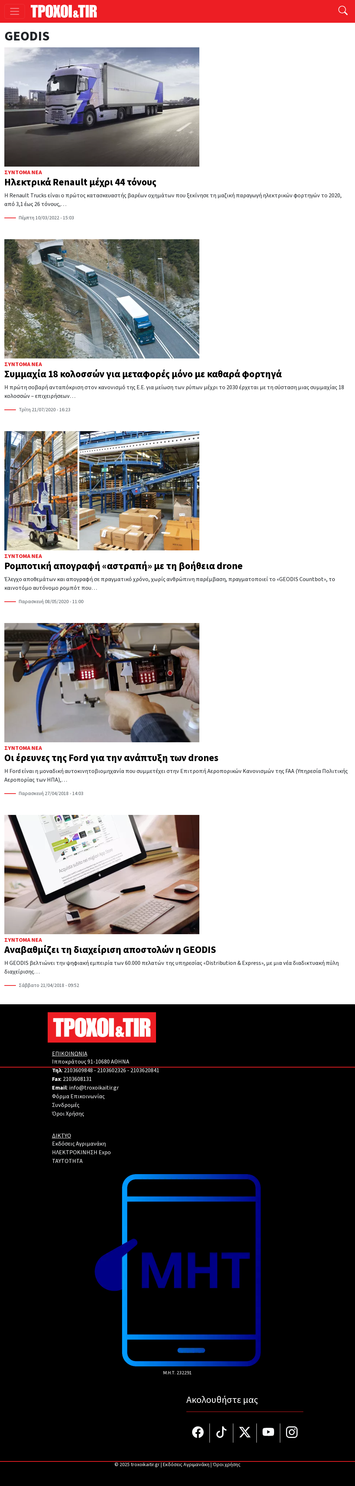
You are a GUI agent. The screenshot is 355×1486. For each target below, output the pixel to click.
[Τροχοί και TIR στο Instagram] (291, 1433)
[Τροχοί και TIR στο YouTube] (268, 1433)
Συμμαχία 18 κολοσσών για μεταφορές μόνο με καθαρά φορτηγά (143, 374)
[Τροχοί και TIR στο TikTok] (221, 1433)
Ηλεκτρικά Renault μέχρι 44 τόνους (80, 182)
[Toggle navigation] (14, 11)
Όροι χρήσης (227, 1464)
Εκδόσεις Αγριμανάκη (79, 1144)
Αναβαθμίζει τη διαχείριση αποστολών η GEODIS (110, 950)
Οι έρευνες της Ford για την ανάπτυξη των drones (111, 758)
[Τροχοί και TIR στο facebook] (198, 1433)
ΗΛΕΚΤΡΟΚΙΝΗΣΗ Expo (81, 1152)
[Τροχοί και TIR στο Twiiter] (245, 1433)
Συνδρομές (65, 1105)
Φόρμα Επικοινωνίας (78, 1096)
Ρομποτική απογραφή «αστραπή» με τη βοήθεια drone (123, 566)
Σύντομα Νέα (23, 172)
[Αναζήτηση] (343, 11)
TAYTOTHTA (67, 1161)
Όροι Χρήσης (68, 1114)
